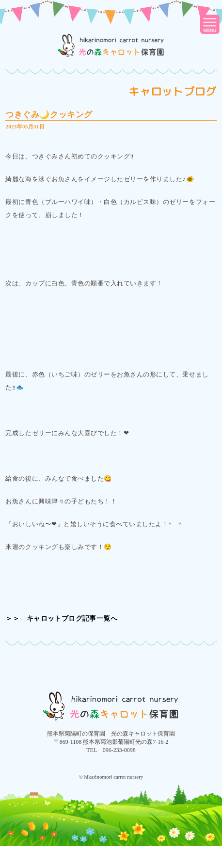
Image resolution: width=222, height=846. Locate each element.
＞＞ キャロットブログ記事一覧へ (61, 618)
